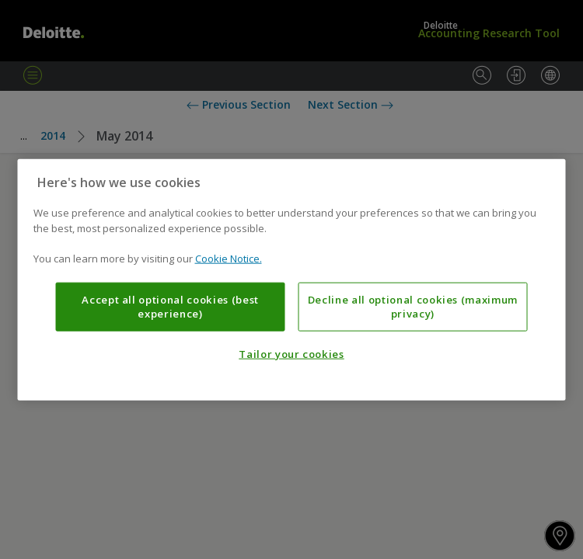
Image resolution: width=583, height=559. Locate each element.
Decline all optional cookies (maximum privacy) (413, 306)
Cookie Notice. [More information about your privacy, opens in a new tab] (228, 259)
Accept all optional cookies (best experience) (170, 306)
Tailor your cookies (291, 354)
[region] (292, 280)
